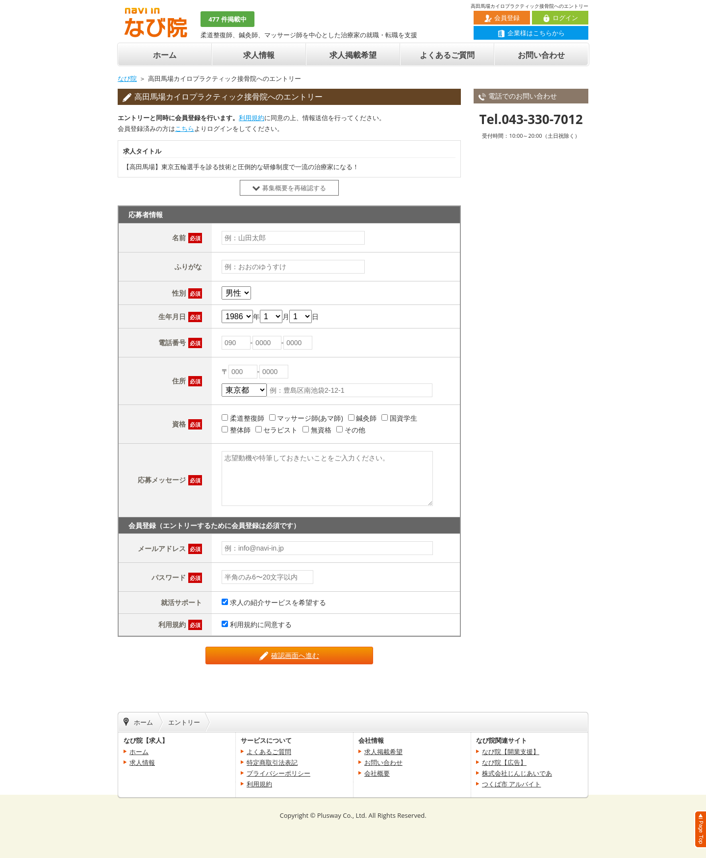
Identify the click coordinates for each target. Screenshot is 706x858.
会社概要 (377, 773)
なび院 (127, 78)
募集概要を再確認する (289, 187)
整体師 (240, 429)
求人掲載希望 (353, 55)
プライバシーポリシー (278, 773)
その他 (355, 429)
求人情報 (259, 55)
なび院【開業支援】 (510, 751)
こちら (184, 128)
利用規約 (251, 117)
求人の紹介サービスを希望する (278, 602)
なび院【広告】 (504, 762)
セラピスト (280, 429)
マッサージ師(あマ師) (310, 418)
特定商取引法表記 (272, 762)
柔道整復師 (247, 418)
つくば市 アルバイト (511, 784)
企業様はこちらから (531, 32)
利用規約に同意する (261, 624)
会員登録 (502, 17)
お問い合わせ (541, 55)
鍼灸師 (366, 418)
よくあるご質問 (447, 55)
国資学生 (403, 418)
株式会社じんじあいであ (517, 773)
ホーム (164, 55)
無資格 (321, 429)
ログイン (560, 17)
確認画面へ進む (289, 655)
